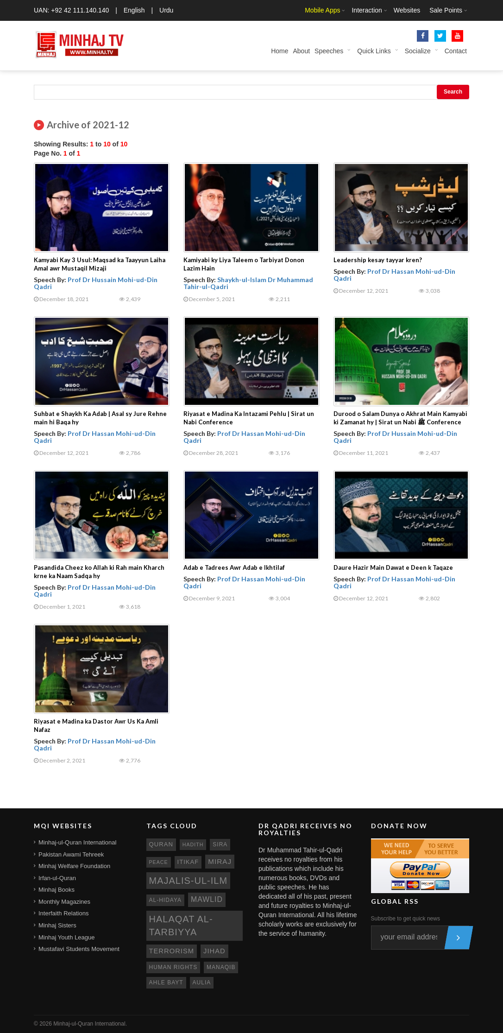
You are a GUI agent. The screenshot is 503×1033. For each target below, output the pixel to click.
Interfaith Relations (63, 913)
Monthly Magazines (64, 901)
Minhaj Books (56, 889)
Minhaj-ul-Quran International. (90, 1023)
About (301, 51)
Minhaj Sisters (57, 925)
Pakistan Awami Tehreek (71, 854)
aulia (202, 982)
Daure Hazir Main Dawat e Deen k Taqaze (393, 567)
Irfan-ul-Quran (57, 878)
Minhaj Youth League (66, 937)
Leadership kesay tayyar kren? (377, 260)
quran (161, 844)
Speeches (328, 51)
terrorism (172, 951)
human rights (173, 967)
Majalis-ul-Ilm (188, 881)
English (134, 10)
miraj (220, 861)
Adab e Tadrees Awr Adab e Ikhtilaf (234, 567)
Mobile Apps (322, 10)
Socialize (418, 51)
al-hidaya (165, 900)
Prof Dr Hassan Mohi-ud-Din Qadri (394, 274)
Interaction (367, 10)
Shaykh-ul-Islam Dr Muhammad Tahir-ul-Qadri (248, 283)
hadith (193, 844)
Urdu (166, 10)
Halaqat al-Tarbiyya (181, 926)
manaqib (221, 967)
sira (220, 844)
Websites (407, 10)
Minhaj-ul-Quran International (77, 842)
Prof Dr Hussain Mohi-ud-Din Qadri (95, 283)
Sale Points (445, 10)
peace (158, 862)
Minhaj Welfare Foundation (74, 866)
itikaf (188, 861)
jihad (214, 951)
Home (279, 51)
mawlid (207, 899)
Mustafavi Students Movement (78, 948)
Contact (456, 51)
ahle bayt (166, 982)
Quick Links (373, 51)
